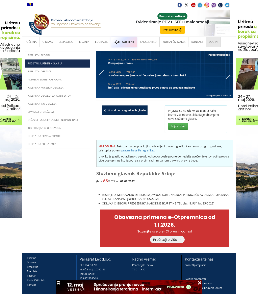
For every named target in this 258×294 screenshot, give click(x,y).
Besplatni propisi (39, 55)
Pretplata (32, 271)
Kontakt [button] (197, 42)
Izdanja (84, 42)
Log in (213, 42)
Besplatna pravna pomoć (44, 136)
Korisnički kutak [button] (173, 42)
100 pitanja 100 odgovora (44, 128)
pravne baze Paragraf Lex (138, 150)
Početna (31, 42)
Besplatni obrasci (39, 71)
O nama (48, 42)
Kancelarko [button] (148, 42)
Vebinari (31, 275)
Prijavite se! (178, 126)
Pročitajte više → (167, 239)
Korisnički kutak (36, 280)
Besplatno (66, 42)
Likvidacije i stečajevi (41, 112)
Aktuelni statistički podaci (45, 79)
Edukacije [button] (101, 42)
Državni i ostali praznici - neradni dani (53, 120)
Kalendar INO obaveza (42, 103)
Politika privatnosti (195, 279)
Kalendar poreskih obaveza (45, 87)
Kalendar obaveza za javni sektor (49, 95)
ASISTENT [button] (124, 42)
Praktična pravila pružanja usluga (203, 288)
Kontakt (31, 285)
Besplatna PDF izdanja (42, 144)
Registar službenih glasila (45, 63)
